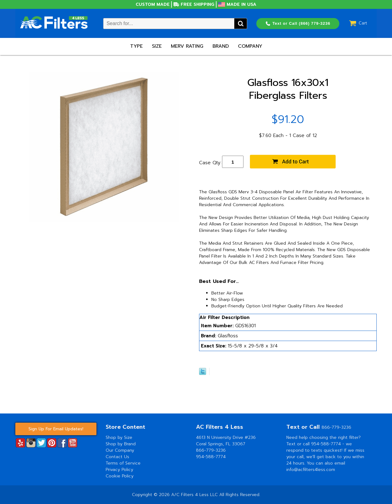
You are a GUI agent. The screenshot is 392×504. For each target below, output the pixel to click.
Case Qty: (210, 162)
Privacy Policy (119, 469)
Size (157, 46)
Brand (221, 46)
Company (250, 46)
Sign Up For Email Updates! (55, 429)
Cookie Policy (120, 476)
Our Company (120, 450)
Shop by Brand (121, 444)
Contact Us (117, 457)
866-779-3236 (211, 450)
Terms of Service (123, 463)
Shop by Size (119, 437)
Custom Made (153, 4)
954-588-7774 (211, 457)
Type (136, 46)
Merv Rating (187, 46)
